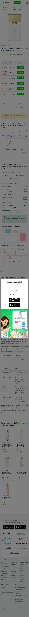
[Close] (26, 282)
